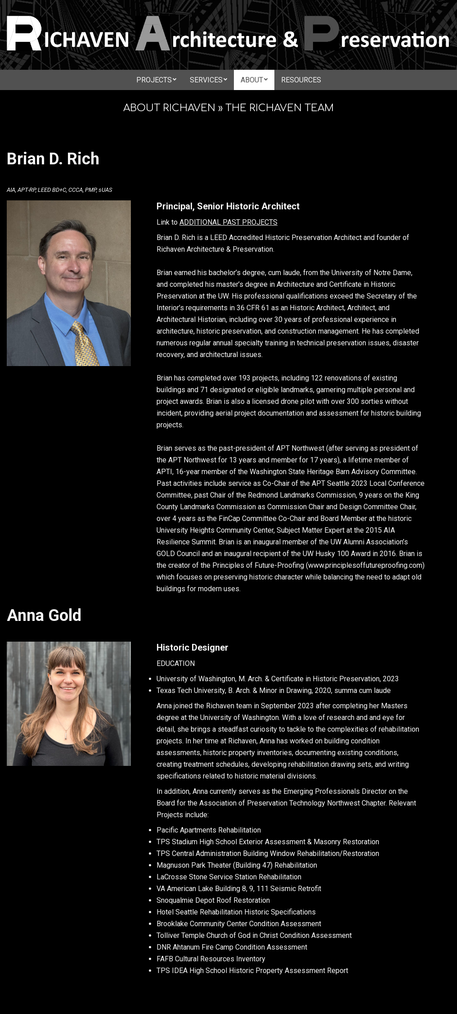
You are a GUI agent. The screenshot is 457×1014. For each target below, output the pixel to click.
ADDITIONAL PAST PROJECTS (228, 222)
